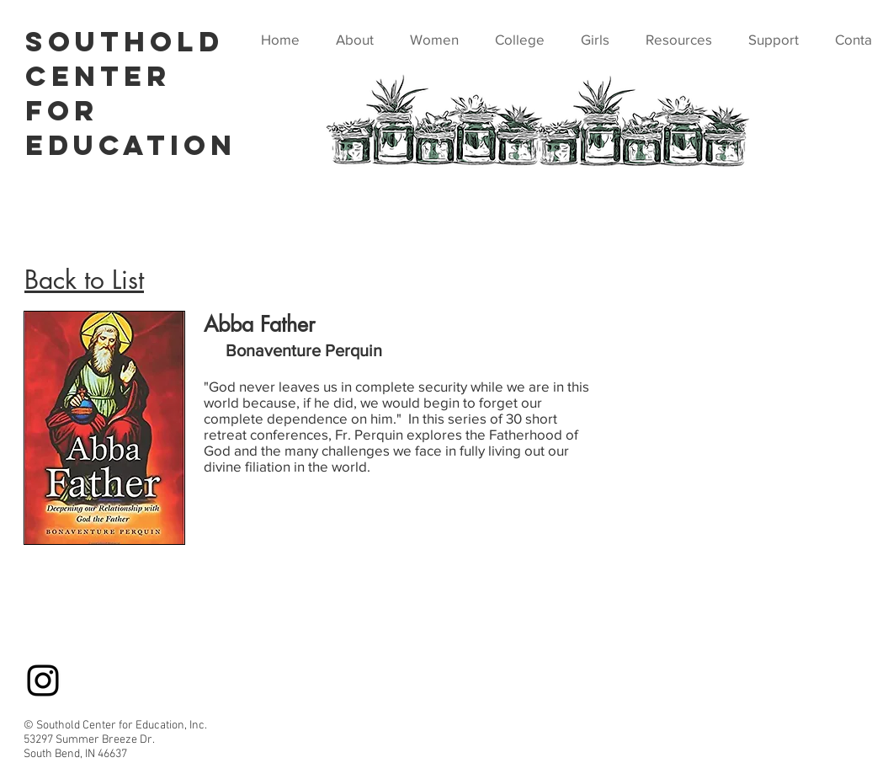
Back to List (84, 279)
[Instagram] (43, 680)
